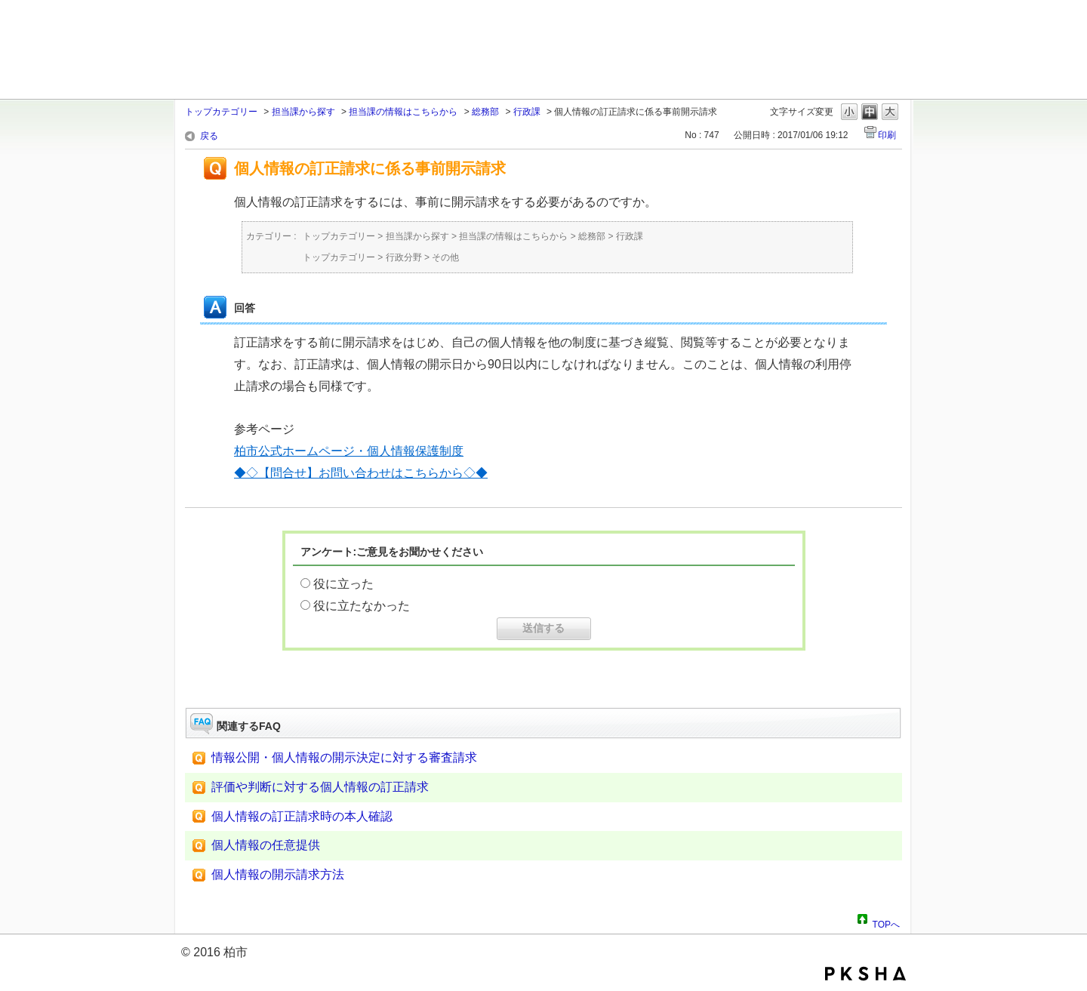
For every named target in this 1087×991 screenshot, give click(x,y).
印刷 (887, 135)
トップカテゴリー (221, 111)
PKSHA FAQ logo (865, 973)
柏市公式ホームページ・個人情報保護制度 (348, 451)
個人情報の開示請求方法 (277, 874)
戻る (209, 136)
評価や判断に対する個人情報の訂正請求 (320, 786)
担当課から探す (303, 111)
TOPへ (886, 922)
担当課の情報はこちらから (403, 111)
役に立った (343, 583)
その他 (445, 257)
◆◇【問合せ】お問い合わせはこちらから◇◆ (361, 472)
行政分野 (404, 257)
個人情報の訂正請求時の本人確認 (302, 816)
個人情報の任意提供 (265, 845)
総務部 (485, 111)
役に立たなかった (361, 605)
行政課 (526, 111)
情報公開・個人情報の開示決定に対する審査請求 (344, 757)
